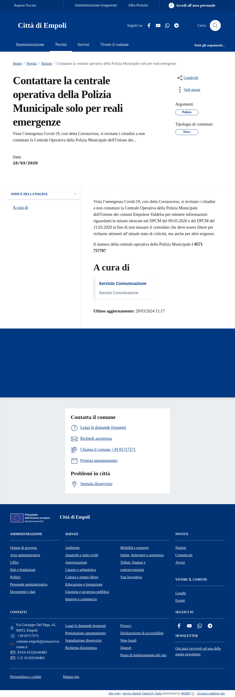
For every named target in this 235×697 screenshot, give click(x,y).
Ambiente (72, 548)
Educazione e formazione (84, 584)
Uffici (14, 562)
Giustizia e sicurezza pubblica (87, 592)
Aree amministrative (25, 555)
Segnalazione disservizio (83, 640)
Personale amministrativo (29, 584)
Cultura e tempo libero (81, 577)
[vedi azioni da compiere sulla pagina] (188, 89)
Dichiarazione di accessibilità (141, 633)
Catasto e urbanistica (80, 570)
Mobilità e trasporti (134, 548)
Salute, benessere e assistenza (142, 555)
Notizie (44, 63)
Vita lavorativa (131, 577)
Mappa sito (71, 677)
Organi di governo (23, 548)
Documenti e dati (22, 592)
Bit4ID (185, 693)
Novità (29, 63)
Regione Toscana (25, 5)
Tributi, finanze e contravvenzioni (132, 566)
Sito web (114, 693)
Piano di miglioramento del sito (143, 655)
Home (17, 63)
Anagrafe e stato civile (81, 555)
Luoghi (180, 593)
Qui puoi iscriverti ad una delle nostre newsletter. (198, 651)
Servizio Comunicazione (122, 283)
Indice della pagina (44, 194)
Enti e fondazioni (22, 570)
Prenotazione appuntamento (85, 633)
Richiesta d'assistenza (81, 648)
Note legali (128, 640)
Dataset (125, 648)
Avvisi (180, 562)
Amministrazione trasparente (96, 5)
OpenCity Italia (152, 693)
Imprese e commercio (81, 599)
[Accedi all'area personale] (192, 5)
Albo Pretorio (138, 5)
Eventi (180, 600)
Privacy (125, 626)
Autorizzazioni (76, 562)
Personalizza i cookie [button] (25, 677)
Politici (15, 577)
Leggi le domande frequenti (85, 626)
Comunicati (184, 555)
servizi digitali (132, 693)
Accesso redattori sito (211, 693)
